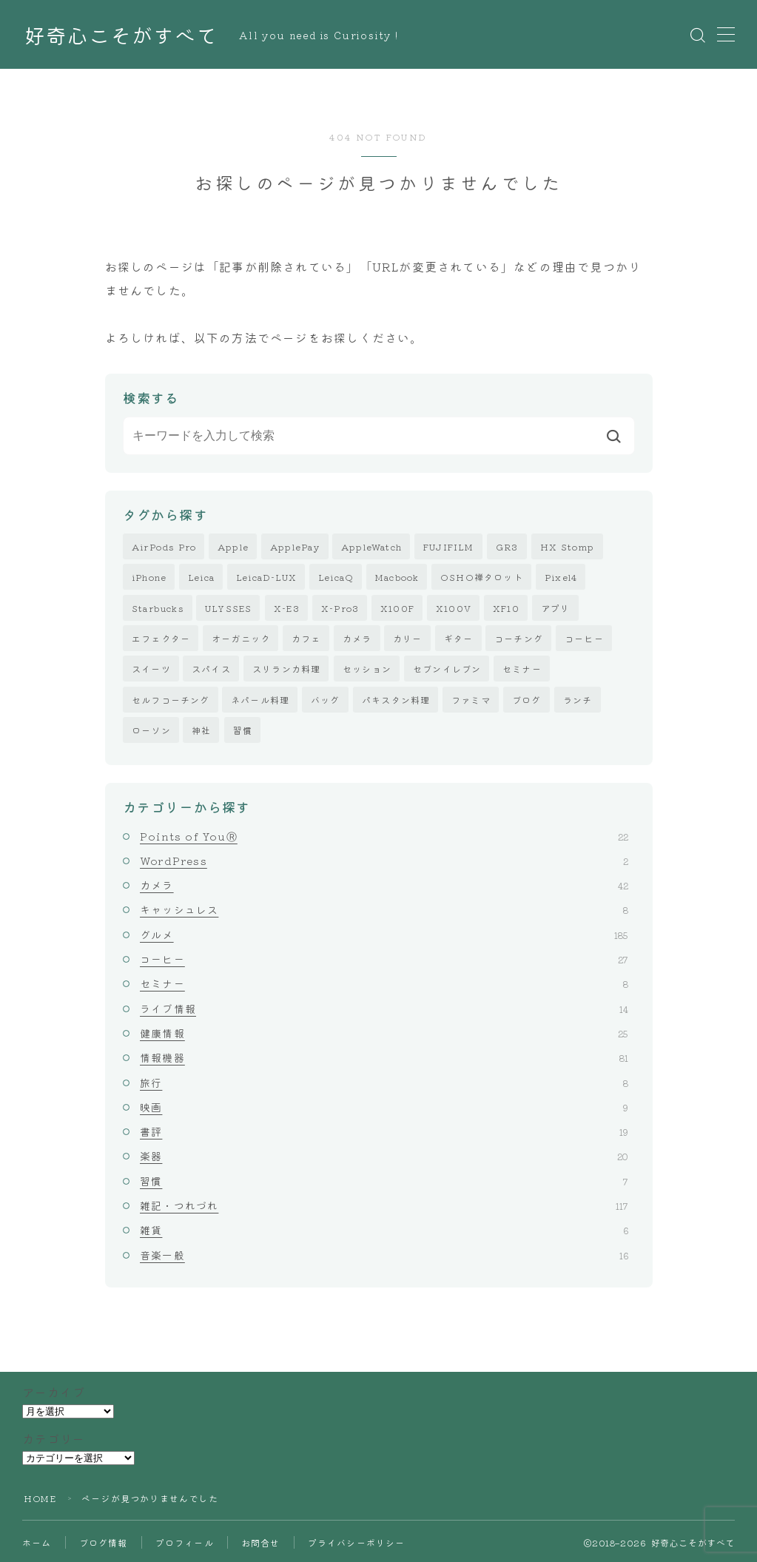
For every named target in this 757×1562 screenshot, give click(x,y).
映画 (384, 1107)
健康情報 (384, 1033)
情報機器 (384, 1058)
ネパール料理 (260, 699)
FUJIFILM (448, 546)
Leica (201, 577)
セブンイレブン (447, 669)
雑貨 (384, 1230)
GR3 (507, 546)
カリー (408, 638)
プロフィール (184, 1542)
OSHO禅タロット (481, 577)
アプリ (556, 608)
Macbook (397, 577)
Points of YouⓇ (384, 836)
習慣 (242, 730)
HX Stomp (567, 546)
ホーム (37, 1542)
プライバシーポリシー (357, 1542)
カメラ (357, 638)
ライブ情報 (384, 1008)
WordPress (384, 860)
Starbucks (158, 608)
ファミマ (471, 699)
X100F (397, 608)
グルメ (384, 934)
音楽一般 (384, 1255)
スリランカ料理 (286, 669)
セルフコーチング (171, 699)
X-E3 (287, 608)
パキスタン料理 (396, 699)
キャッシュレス (384, 910)
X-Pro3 (340, 608)
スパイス (211, 669)
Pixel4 (561, 577)
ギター (459, 638)
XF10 (506, 608)
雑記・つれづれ (384, 1205)
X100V (453, 608)
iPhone (149, 577)
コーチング (518, 638)
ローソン (151, 730)
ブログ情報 (103, 1542)
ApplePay (295, 546)
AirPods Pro (164, 546)
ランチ (578, 699)
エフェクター (161, 638)
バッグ (325, 699)
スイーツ (151, 669)
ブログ (527, 699)
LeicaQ (336, 577)
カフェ (306, 638)
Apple (233, 546)
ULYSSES (228, 608)
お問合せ (260, 1542)
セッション (367, 669)
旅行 (384, 1082)
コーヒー (584, 638)
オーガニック (241, 638)
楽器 (384, 1156)
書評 (384, 1132)
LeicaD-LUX (266, 577)
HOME (40, 1498)
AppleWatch (371, 546)
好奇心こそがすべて (121, 35)
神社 (201, 730)
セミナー (522, 669)
